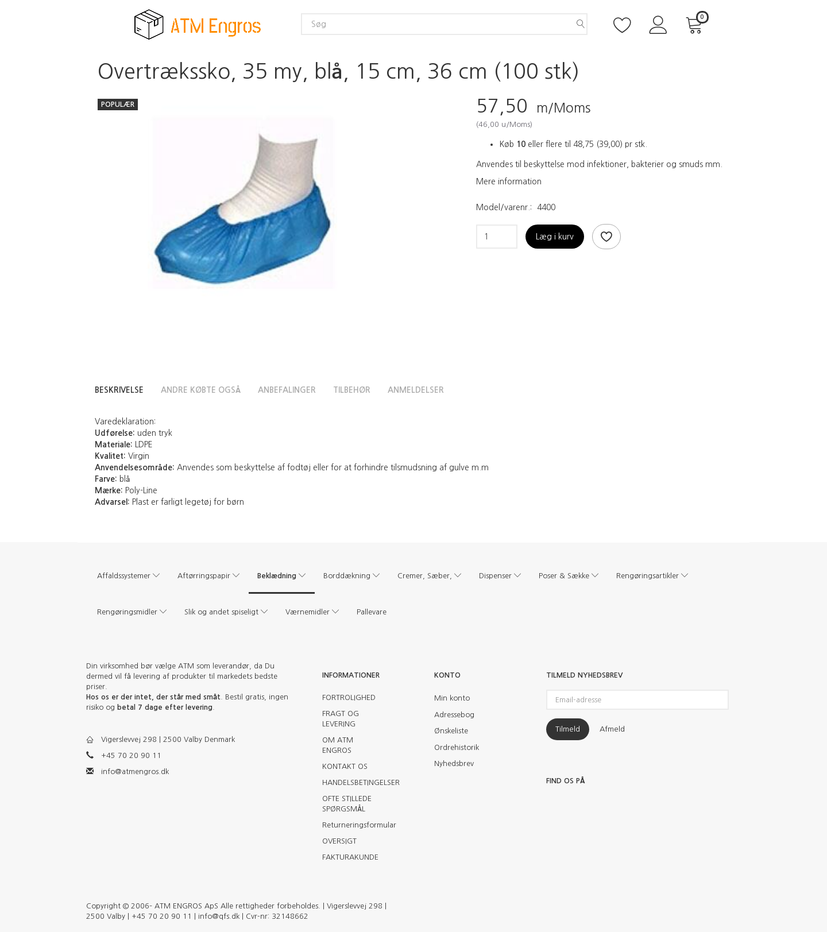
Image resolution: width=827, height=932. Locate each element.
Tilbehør (351, 390)
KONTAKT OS (345, 766)
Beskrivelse (119, 390)
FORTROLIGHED (349, 697)
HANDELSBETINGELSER (354, 782)
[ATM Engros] (197, 23)
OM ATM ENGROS (337, 745)
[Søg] (581, 24)
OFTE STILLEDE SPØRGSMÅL (347, 804)
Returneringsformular (354, 825)
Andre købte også (201, 390)
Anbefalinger (287, 390)
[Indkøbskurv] (696, 24)
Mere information (509, 181)
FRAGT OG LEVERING (340, 719)
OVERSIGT (339, 841)
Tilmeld (567, 729)
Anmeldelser (416, 390)
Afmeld (612, 729)
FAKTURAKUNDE (350, 857)
